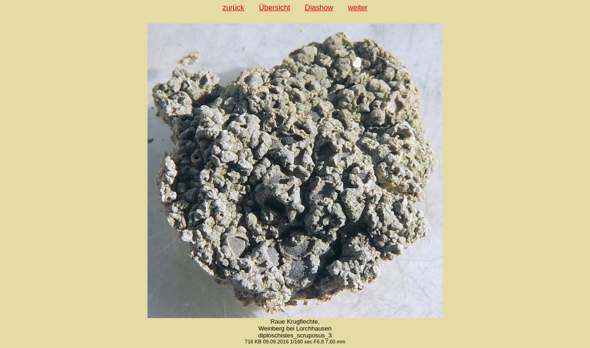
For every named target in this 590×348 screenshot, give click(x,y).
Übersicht (274, 8)
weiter (358, 8)
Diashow (319, 8)
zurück (233, 8)
